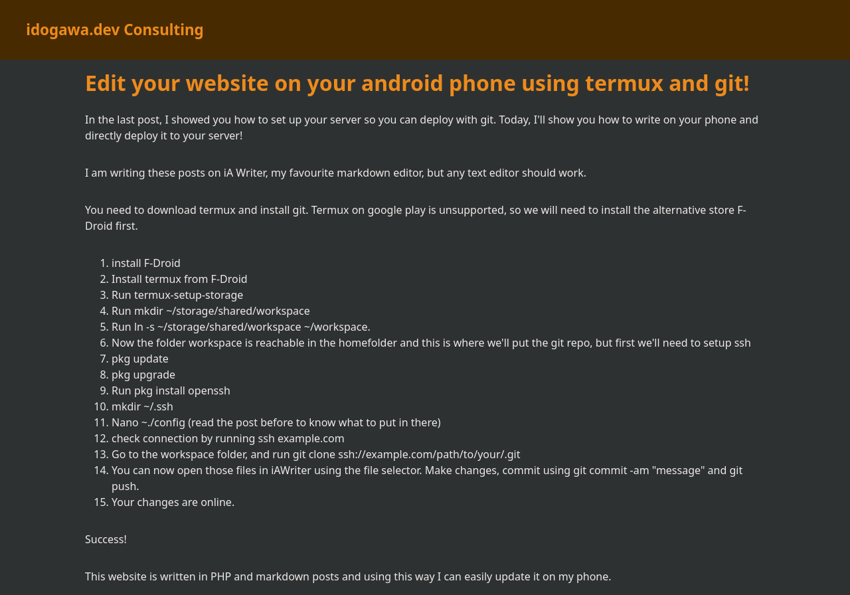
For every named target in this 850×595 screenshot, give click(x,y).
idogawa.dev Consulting (114, 29)
